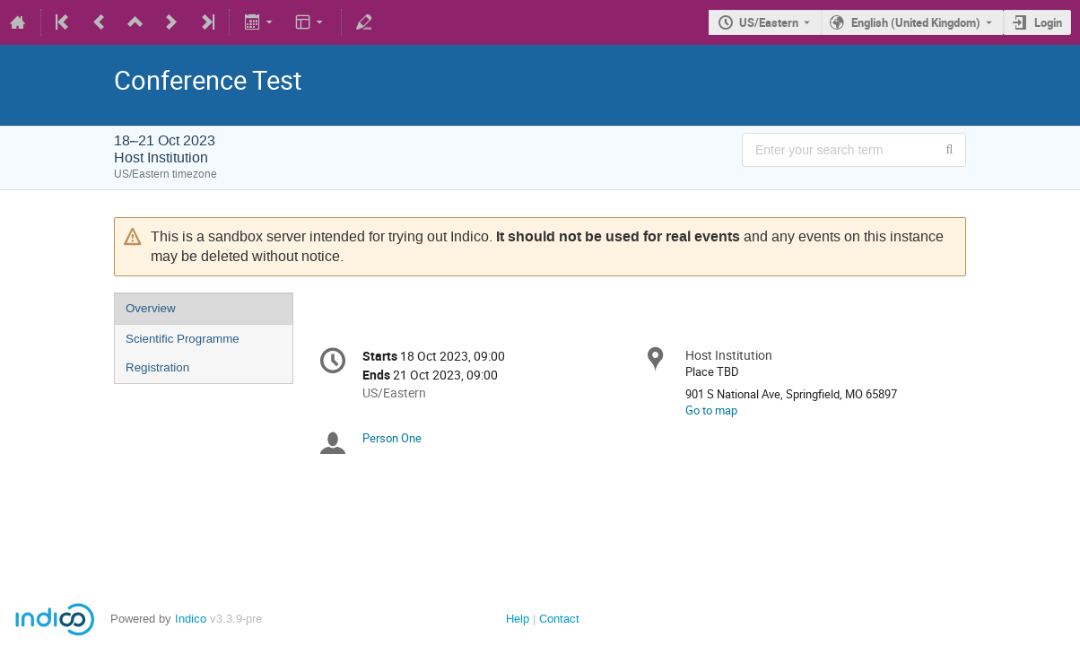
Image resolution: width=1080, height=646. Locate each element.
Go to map (711, 410)
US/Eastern (768, 22)
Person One (392, 438)
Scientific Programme (183, 338)
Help (517, 618)
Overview (151, 308)
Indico (190, 618)
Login (1048, 22)
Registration (157, 367)
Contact (559, 618)
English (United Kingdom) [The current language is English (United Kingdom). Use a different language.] (915, 22)
